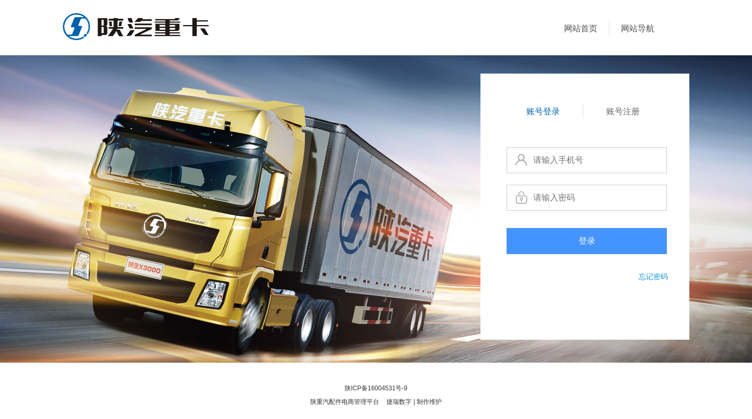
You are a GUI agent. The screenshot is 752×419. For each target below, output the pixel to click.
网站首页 (580, 28)
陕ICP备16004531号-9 (376, 388)
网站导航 (637, 28)
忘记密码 (653, 276)
